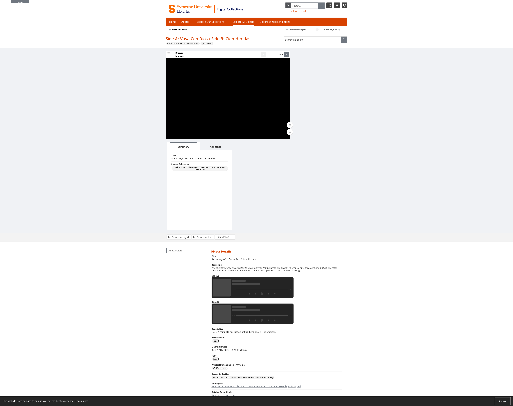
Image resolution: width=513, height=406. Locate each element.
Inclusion (294, 370)
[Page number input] (269, 54)
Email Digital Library (174, 372)
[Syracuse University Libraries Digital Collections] (215, 9)
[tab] (303, 55)
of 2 (278, 54)
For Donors (295, 378)
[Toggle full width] (287, 125)
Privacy (293, 363)
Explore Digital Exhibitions (275, 21)
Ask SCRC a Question (175, 376)
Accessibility (295, 367)
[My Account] (336, 5)
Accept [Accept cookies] (502, 401)
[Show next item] (283, 54)
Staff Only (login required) (301, 388)
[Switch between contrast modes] (344, 5)
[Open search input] (321, 5)
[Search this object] (312, 40)
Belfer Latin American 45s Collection (183, 43)
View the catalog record (223, 304)
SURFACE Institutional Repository (180, 393)
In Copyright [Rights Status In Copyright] (218, 313)
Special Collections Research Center (181, 389)
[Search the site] (298, 5)
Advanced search (292, 11)
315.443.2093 (172, 363)
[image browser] (177, 54)
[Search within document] (344, 40)
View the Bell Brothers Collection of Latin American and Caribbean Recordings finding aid (256, 295)
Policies (293, 359)
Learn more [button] (81, 401)
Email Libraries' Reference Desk (179, 379)
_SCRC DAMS (207, 43)
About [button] (186, 22)
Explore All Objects (243, 21)
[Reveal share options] (329, 5)
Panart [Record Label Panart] (216, 250)
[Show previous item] (260, 54)
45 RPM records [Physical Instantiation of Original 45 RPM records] (220, 277)
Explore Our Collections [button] (212, 22)
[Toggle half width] (287, 132)
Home (172, 21)
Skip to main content (20, 2)
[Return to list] (179, 29)
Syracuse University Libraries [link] (181, 356)
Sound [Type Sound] (216, 268)
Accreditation (296, 374)
